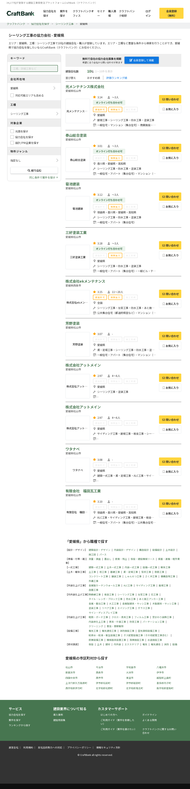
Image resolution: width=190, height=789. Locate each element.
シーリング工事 (64, 24)
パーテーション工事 (153, 621)
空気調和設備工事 (147, 630)
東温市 (129, 678)
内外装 (117, 644)
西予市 (99, 678)
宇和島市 (131, 667)
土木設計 (170, 550)
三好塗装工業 (76, 232)
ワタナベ (72, 449)
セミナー (101, 13)
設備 (174, 644)
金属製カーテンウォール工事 (104, 585)
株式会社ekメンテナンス (85, 281)
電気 (144, 644)
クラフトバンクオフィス (83, 13)
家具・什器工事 (117, 621)
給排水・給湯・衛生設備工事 (104, 635)
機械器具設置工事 (116, 640)
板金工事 (109, 594)
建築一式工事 (96, 567)
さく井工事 (151, 576)
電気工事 (93, 630)
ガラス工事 (144, 608)
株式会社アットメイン (83, 365)
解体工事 (165, 567)
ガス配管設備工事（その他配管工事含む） (146, 635)
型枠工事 (146, 572)
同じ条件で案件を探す (42, 177)
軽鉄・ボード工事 (98, 617)
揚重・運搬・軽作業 (169, 559)
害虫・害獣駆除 (115, 626)
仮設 (91, 644)
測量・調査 (95, 559)
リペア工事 (108, 608)
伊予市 (160, 672)
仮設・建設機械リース (143, 559)
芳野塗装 (72, 323)
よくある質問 (149, 720)
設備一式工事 (150, 567)
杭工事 (103, 572)
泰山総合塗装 (76, 135)
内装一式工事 (132, 567)
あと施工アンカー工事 (151, 599)
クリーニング (96, 626)
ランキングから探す (19, 725)
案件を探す (64, 13)
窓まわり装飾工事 (162, 617)
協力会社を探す (49, 13)
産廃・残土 (121, 559)
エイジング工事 (125, 608)
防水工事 (131, 599)
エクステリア (132, 644)
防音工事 (134, 621)
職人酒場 (112, 13)
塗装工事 (93, 608)
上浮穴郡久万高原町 (76, 683)
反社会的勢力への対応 (50, 747)
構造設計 (144, 550)
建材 (107, 644)
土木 (99, 644)
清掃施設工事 (137, 640)
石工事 (154, 594)
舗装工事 (116, 576)
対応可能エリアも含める (29, 95)
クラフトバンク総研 (127, 13)
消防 (166, 644)
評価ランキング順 (116, 78)
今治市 (99, 667)
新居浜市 (70, 672)
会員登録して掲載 (142, 60)
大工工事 (114, 603)
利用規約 (28, 747)
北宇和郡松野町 (104, 688)
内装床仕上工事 (97, 621)
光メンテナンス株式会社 (84, 86)
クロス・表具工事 (121, 617)
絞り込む (34, 170)
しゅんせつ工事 (133, 576)
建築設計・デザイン (99, 550)
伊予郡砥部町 (133, 683)
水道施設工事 (155, 640)
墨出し (108, 559)
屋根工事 (163, 585)
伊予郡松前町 (103, 683)
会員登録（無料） (171, 13)
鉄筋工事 (159, 572)
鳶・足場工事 (130, 572)
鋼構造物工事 (168, 576)
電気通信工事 (109, 630)
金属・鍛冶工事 (97, 603)
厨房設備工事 (96, 640)
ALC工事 (128, 585)
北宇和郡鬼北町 (134, 688)
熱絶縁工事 (95, 594)
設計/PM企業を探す (27, 143)
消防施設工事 (127, 630)
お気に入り (170, 109)
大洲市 (129, 672)
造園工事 (93, 590)
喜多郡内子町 (164, 683)
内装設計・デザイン (125, 550)
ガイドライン (149, 714)
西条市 (99, 672)
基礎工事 (115, 572)
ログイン (148, 13)
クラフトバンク (16, 24)
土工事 (92, 572)
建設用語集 (59, 720)
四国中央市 (71, 678)
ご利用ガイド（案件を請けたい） (119, 729)
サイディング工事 (145, 585)
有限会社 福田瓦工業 (83, 490)
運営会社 (13, 747)
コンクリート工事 (98, 576)
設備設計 (157, 550)
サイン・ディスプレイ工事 (103, 612)
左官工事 (143, 594)
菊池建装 (72, 184)
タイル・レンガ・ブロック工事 (105, 599)
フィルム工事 (141, 617)
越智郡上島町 (164, 678)
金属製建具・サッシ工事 (135, 603)
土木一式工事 (114, 567)
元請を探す (21, 131)
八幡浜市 (161, 667)
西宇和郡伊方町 (73, 688)
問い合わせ (170, 99)
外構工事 (93, 581)
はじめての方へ (109, 714)
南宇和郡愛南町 (165, 688)
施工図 (92, 554)
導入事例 (58, 714)
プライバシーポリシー (79, 747)
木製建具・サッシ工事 (164, 603)
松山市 (69, 667)
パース (103, 554)
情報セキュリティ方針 (108, 747)
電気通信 (155, 644)
